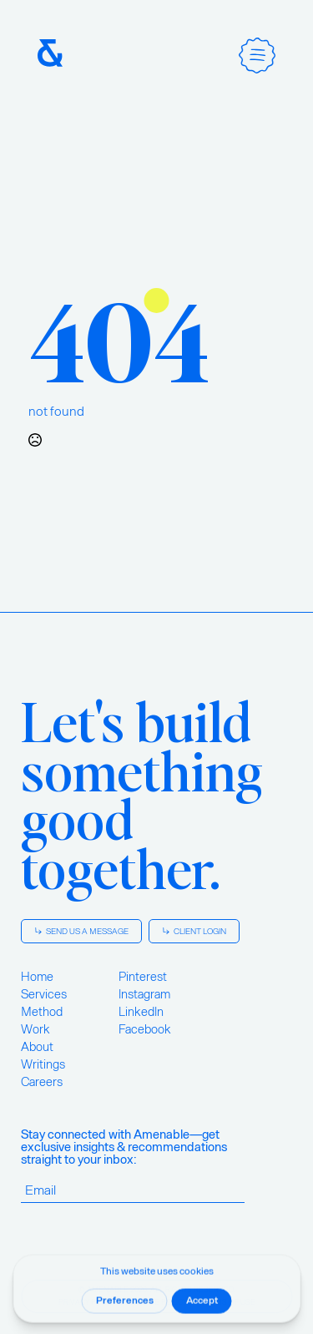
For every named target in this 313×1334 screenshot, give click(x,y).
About (37, 1046)
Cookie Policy (159, 1302)
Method (42, 1011)
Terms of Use (228, 1302)
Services (44, 994)
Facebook (145, 1029)
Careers (42, 1081)
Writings (43, 1064)
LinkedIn (141, 1011)
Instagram (144, 994)
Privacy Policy (87, 1302)
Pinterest (143, 976)
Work (35, 1029)
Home (37, 976)
